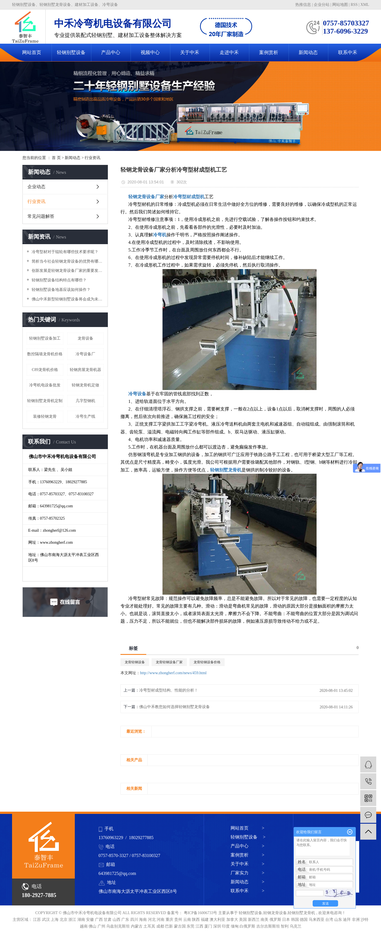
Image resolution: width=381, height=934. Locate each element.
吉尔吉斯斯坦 (268, 926)
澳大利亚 (218, 919)
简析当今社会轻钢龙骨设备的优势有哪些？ (67, 261)
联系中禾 (347, 52)
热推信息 (303, 5)
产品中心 (110, 52)
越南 (84, 926)
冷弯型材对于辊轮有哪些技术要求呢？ (64, 252)
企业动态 (36, 186)
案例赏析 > (247, 855)
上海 (55, 919)
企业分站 (321, 5)
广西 (99, 919)
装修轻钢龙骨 (45, 416)
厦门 (208, 926)
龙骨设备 (85, 338)
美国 (243, 919)
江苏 (37, 919)
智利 (285, 926)
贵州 (178, 919)
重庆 (170, 919)
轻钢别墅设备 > (248, 837)
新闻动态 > (247, 881)
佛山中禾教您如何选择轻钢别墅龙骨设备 (174, 707)
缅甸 (235, 926)
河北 (152, 919)
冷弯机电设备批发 (45, 385)
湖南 (81, 919)
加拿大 (232, 919)
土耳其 (149, 926)
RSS (354, 5)
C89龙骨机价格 (45, 370)
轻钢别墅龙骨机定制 (44, 401)
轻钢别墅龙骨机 (301, 913)
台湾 (329, 919)
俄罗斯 (276, 919)
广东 (125, 919)
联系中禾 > (247, 890)
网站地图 (340, 5)
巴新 (169, 926)
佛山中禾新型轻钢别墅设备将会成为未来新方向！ (67, 299)
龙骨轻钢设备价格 (207, 662)
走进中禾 (229, 52)
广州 (101, 926)
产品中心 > (247, 846)
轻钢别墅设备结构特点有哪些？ (59, 280)
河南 (161, 919)
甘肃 (108, 919)
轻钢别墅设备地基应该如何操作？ (60, 290)
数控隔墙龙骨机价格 (44, 354)
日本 (286, 919)
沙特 (364, 919)
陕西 (196, 919)
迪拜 (347, 919)
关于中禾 (189, 52)
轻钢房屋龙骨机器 (85, 370)
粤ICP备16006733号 (200, 913)
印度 (226, 926)
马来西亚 (317, 919)
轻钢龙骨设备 (275, 913)
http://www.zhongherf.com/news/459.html (173, 673)
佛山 (93, 926)
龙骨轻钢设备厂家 (169, 662)
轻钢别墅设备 (71, 52)
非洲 (356, 919)
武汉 (46, 919)
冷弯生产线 (85, 416)
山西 (117, 919)
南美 (265, 919)
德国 (304, 919)
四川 (134, 919)
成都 (160, 926)
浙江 (72, 919)
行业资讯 (92, 158)
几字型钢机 (85, 401)
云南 (187, 919)
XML (364, 5)
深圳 (217, 926)
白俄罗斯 (248, 926)
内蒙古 (137, 926)
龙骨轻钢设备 (135, 662)
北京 (64, 919)
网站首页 (31, 52)
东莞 (191, 926)
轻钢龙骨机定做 (85, 385)
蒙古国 (180, 926)
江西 (200, 926)
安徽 (90, 919)
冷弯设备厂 (85, 354)
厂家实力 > (247, 872)
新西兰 (254, 919)
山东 (338, 919)
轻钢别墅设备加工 (45, 338)
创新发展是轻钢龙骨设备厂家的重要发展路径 (67, 270)
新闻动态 (308, 52)
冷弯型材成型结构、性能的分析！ (168, 690)
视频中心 (150, 52)
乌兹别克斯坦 (118, 926)
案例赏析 (268, 52)
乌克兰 (295, 926)
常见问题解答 (40, 216)
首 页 (56, 158)
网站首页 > (247, 828)
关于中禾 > (247, 863)
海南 (143, 919)
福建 (205, 919)
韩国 (295, 919)
